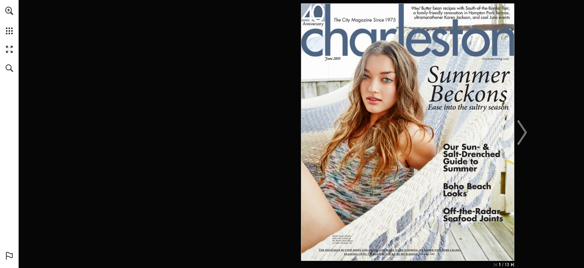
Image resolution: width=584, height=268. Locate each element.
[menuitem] (9, 20)
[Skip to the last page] (512, 265)
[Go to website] (495, 59)
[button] (9, 10)
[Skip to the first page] (495, 265)
